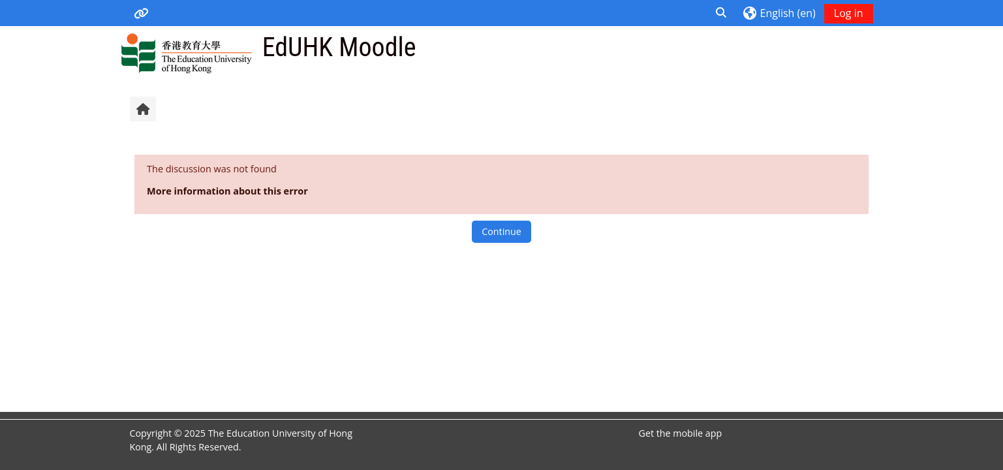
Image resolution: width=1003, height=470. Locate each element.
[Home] (186, 52)
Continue (501, 231)
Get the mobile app (680, 433)
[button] (721, 13)
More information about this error (227, 191)
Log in (848, 13)
